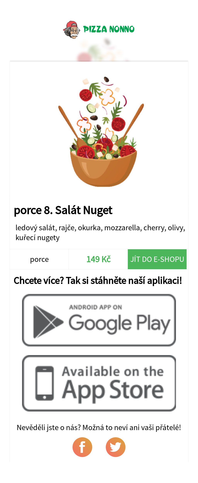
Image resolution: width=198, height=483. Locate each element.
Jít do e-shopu (157, 259)
